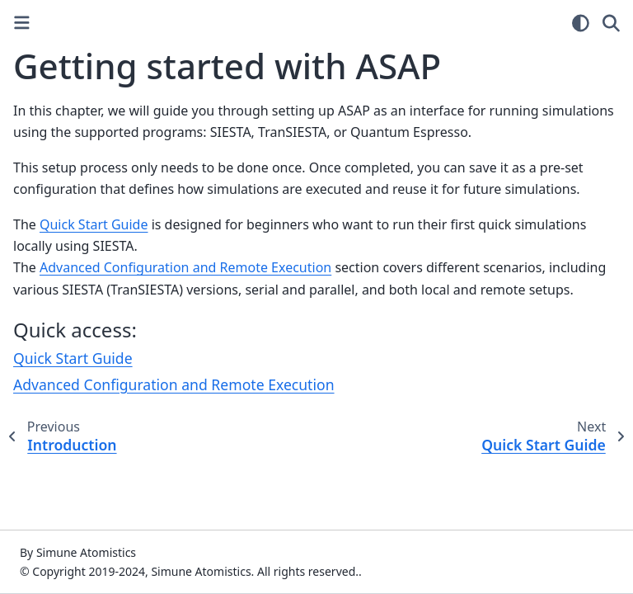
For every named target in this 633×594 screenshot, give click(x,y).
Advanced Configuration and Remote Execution (174, 384)
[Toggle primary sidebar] (22, 23)
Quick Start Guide (73, 358)
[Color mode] (580, 23)
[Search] (611, 23)
